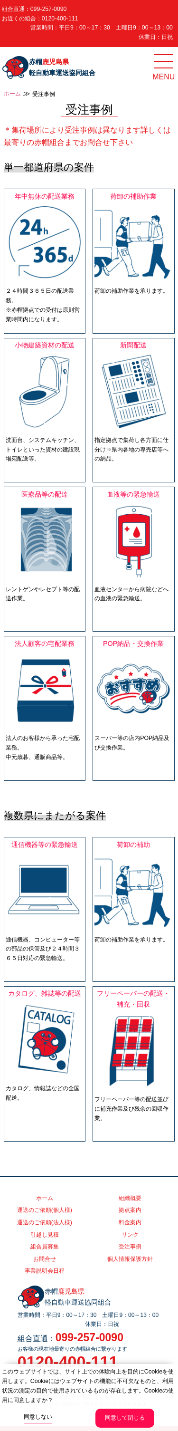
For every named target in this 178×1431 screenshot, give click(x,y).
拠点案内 (130, 1210)
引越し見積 (44, 1234)
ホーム (12, 93)
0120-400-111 (60, 18)
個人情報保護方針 (130, 1259)
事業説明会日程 (45, 1271)
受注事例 (130, 1246)
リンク (130, 1234)
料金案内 (130, 1222)
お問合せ (44, 1259)
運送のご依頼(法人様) (44, 1222)
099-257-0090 (48, 9)
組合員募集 (44, 1246)
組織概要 (130, 1198)
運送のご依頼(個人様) (44, 1210)
